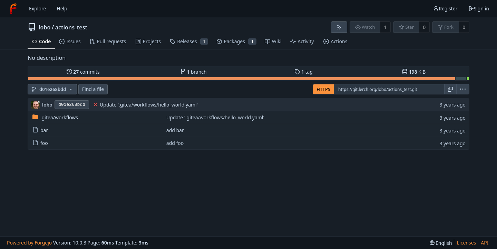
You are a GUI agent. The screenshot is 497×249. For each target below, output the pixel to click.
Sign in (478, 8)
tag (303, 71)
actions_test (71, 27)
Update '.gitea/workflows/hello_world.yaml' (149, 104)
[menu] (462, 89)
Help (62, 8)
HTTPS (323, 89)
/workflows (55, 117)
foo (40, 143)
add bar (175, 130)
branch (193, 71)
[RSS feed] (339, 27)
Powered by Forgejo (29, 242)
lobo (44, 27)
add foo (175, 143)
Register (445, 8)
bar (40, 130)
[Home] (13, 8)
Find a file (93, 89)
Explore (37, 8)
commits (83, 71)
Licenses (466, 242)
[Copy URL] (450, 89)
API (484, 242)
